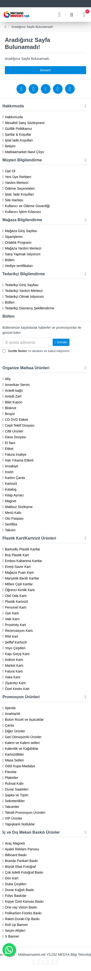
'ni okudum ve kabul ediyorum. (36, 351)
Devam (45, 70)
